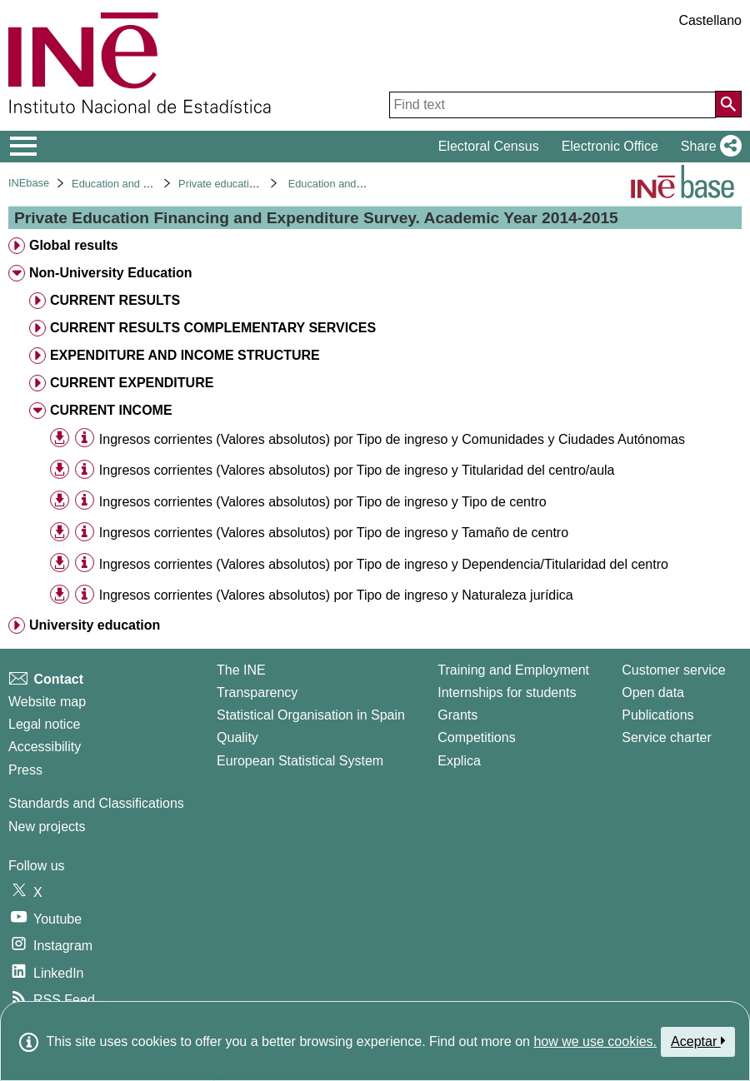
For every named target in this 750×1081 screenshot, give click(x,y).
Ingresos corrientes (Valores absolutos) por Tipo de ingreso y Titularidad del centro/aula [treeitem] (357, 470)
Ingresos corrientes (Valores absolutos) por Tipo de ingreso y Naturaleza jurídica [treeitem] (336, 595)
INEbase (28, 183)
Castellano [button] (710, 20)
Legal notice (44, 724)
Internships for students (507, 692)
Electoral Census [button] (488, 146)
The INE (241, 670)
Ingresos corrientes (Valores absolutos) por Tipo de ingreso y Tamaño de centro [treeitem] (333, 533)
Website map (47, 702)
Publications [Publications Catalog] (657, 715)
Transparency (257, 692)
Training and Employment (513, 670)
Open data (653, 692)
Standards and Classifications (96, 803)
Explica (459, 761)
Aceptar (698, 1041)
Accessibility (44, 747)
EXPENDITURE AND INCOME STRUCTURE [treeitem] (185, 355)
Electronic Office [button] (610, 146)
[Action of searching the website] (728, 104)
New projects (46, 826)
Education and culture (123, 183)
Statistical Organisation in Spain (311, 715)
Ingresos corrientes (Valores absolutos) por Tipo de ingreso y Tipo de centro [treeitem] (323, 502)
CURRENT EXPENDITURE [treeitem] (131, 383)
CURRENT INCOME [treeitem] (111, 410)
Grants (458, 715)
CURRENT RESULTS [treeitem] (115, 300)
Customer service (673, 670)
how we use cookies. (595, 1041)
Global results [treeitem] (73, 245)
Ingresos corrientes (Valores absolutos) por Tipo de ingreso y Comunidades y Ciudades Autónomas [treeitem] (392, 439)
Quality (237, 737)
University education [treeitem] (94, 625)
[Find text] (552, 105)
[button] (708, 147)
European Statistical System (300, 761)
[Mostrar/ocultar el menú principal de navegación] (23, 147)
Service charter (667, 737)
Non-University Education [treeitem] (110, 273)
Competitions (476, 737)
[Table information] (84, 438)
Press (25, 770)
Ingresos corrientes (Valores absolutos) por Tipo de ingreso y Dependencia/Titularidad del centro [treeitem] (383, 564)
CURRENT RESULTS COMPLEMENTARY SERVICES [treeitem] (213, 328)
